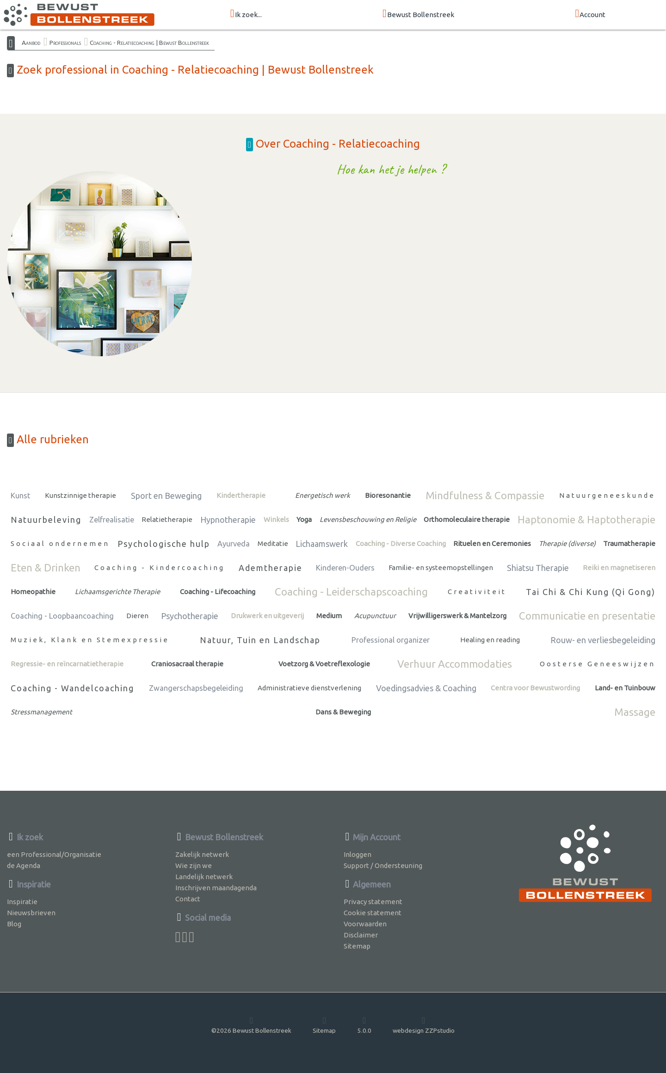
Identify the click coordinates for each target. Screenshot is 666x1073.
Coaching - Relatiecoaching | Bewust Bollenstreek (149, 42)
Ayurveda (233, 544)
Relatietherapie (167, 519)
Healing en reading (490, 640)
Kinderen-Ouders (345, 568)
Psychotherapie (189, 615)
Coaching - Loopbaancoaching (62, 616)
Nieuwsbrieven (31, 913)
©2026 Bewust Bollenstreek (251, 1025)
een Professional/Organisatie (54, 854)
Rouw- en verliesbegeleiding (602, 640)
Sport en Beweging (166, 495)
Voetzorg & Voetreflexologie (324, 664)
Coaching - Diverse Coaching (401, 543)
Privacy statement (373, 902)
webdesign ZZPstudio (424, 1025)
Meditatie (273, 543)
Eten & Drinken (45, 567)
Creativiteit (477, 591)
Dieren (137, 616)
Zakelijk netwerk (202, 854)
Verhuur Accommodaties (454, 664)
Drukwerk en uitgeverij (267, 616)
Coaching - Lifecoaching (217, 591)
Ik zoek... (246, 14)
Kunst (20, 495)
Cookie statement (372, 913)
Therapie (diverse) (567, 543)
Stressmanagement (41, 712)
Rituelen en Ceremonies (492, 543)
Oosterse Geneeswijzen (597, 664)
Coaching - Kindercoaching (159, 567)
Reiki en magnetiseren (619, 567)
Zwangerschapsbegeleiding (196, 688)
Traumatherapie (629, 543)
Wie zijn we (193, 865)
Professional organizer (391, 640)
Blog (14, 924)
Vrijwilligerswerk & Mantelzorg (457, 616)
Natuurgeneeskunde (607, 495)
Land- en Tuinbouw (625, 688)
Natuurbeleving (46, 519)
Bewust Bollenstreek (418, 14)
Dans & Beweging (343, 712)
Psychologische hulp (163, 543)
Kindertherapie (240, 495)
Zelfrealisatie (111, 519)
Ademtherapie (270, 567)
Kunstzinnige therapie (80, 495)
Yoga (304, 519)
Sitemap (357, 946)
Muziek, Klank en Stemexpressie (90, 640)
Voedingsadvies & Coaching (426, 688)
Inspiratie (22, 902)
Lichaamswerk (322, 543)
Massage (634, 712)
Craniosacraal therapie (187, 664)
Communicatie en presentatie (587, 615)
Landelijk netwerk (204, 877)
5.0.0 (364, 1025)
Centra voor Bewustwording (535, 688)
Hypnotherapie (228, 519)
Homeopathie (33, 591)
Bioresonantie (388, 495)
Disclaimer (361, 935)
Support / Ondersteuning (383, 865)
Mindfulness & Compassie (485, 495)
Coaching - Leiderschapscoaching (351, 591)
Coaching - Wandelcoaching (72, 688)
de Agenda (23, 865)
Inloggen (357, 854)
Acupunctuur (375, 616)
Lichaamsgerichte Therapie (117, 591)
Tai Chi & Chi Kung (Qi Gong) (590, 591)
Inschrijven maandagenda (216, 888)
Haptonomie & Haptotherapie (586, 519)
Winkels (276, 519)
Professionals (65, 42)
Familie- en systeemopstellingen (440, 567)
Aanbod (31, 42)
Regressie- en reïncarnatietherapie (67, 664)
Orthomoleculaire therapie (467, 519)
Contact (187, 899)
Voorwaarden (365, 924)
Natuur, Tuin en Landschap (260, 640)
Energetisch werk (322, 495)
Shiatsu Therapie (538, 567)
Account (590, 14)
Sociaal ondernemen (60, 543)
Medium (329, 616)
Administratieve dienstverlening (309, 688)
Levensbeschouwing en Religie (368, 519)
